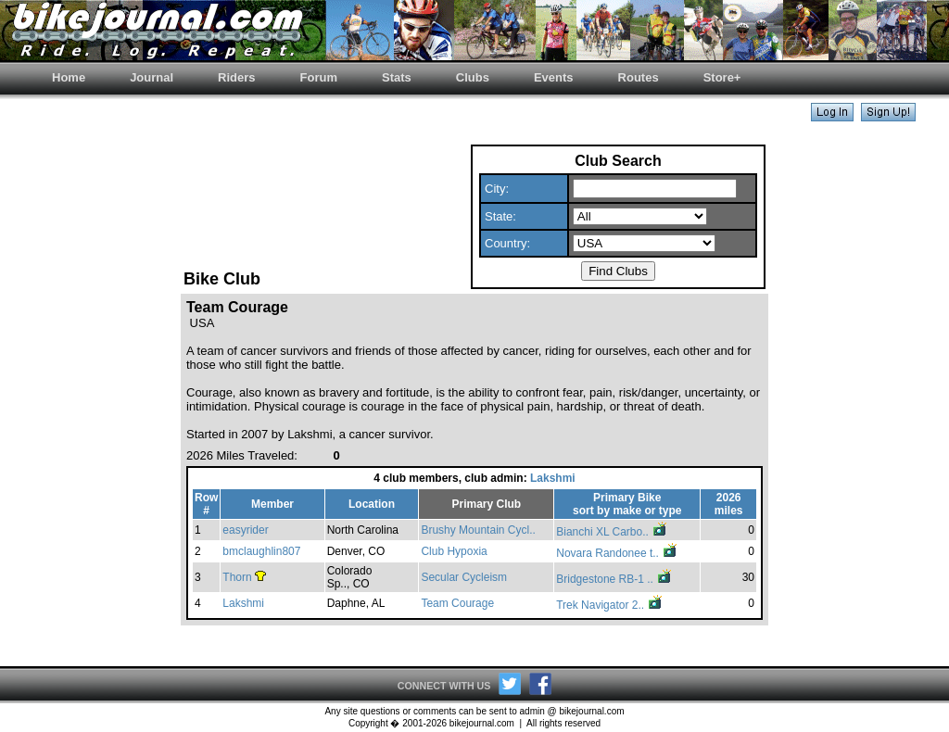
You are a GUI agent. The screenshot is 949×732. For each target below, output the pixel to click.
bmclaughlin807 (261, 551)
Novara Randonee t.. (617, 553)
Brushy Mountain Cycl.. (478, 530)
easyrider (245, 530)
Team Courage (457, 603)
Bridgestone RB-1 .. (614, 579)
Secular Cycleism (464, 577)
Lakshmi (553, 478)
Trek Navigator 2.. (610, 605)
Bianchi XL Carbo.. (612, 531)
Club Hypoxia (454, 551)
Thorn (236, 577)
